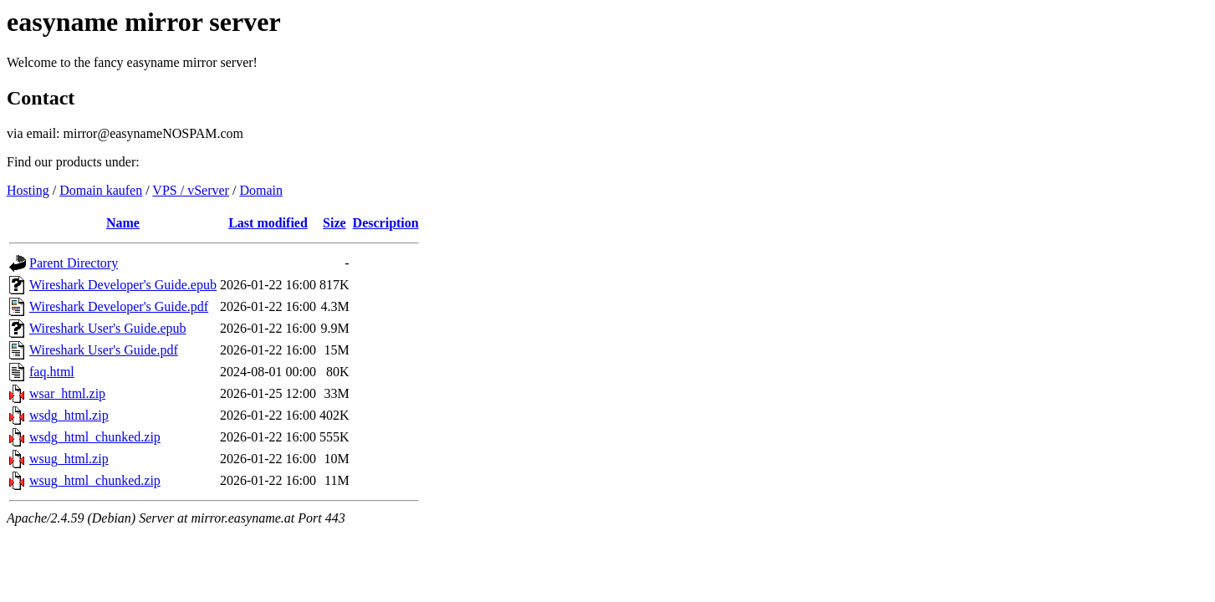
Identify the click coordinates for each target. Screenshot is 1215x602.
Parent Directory (73, 263)
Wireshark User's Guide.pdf (103, 350)
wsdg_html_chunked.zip (95, 437)
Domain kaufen (100, 190)
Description (386, 223)
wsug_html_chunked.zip (95, 480)
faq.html (51, 372)
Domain (261, 190)
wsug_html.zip (69, 459)
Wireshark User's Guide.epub (107, 328)
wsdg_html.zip (69, 415)
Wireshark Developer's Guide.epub (123, 285)
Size (334, 223)
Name (123, 223)
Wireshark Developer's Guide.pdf (118, 306)
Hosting (28, 190)
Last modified (268, 223)
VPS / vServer (190, 190)
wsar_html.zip (67, 393)
